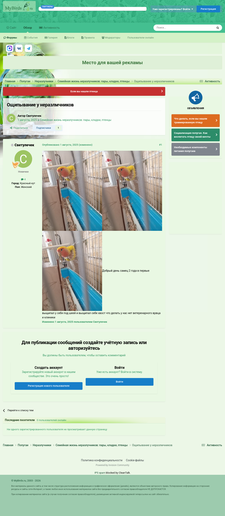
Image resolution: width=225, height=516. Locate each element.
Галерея (52, 37)
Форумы (11, 37)
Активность (51, 27)
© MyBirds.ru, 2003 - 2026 (26, 480)
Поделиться (19, 127)
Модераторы (112, 37)
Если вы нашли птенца (84, 91)
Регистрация (208, 8)
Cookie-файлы (135, 460)
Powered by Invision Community (112, 465)
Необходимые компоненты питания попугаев (190, 149)
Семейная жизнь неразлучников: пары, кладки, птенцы (75, 119)
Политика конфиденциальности (101, 460)
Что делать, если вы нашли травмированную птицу (190, 120)
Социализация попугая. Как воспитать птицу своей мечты (192, 135)
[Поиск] (174, 28)
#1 (160, 144)
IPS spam (99, 472)
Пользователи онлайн (140, 37)
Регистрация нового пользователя (48, 385)
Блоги (70, 37)
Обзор (28, 29)
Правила (88, 37)
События (32, 37)
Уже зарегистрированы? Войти (172, 9)
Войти (119, 381)
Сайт (12, 27)
